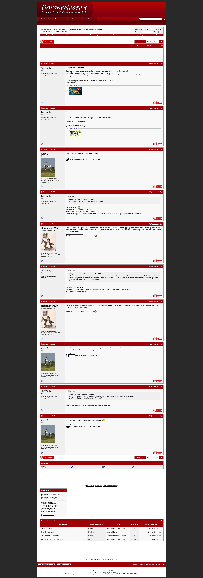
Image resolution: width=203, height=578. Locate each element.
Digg (44, 467)
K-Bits (125, 574)
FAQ (79, 35)
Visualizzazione (155, 46)
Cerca (158, 35)
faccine (45, 503)
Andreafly (46, 68)
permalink (155, 63)
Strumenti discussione (139, 46)
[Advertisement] (129, 9)
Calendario (115, 35)
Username (138, 29)
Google (136, 467)
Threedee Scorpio (46, 528)
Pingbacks (44, 510)
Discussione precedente (94, 486)
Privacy (158, 564)
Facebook (107, 467)
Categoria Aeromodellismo (76, 29)
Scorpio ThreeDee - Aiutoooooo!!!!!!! (52, 539)
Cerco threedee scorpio (48, 532)
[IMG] (48, 505)
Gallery (68, 35)
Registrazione (50, 35)
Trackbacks (44, 508)
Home (146, 564)
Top (164, 564)
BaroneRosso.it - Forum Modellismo (54, 29)
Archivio (152, 564)
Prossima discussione (110, 486)
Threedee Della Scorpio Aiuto (50, 535)
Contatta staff (138, 564)
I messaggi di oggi (138, 35)
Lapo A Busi (70, 157)
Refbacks (44, 511)
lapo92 (44, 153)
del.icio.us (77, 467)
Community (95, 35)
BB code (43, 502)
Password (138, 32)
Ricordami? (158, 29)
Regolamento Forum (47, 515)
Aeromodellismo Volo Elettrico (95, 29)
